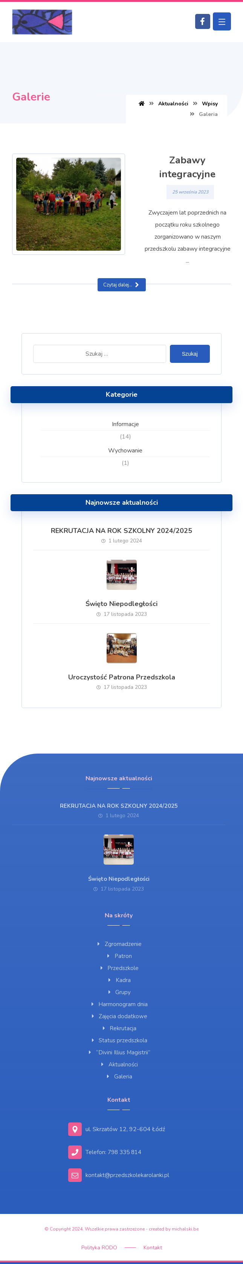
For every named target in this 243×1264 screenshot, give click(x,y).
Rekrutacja (118, 1028)
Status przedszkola (118, 1040)
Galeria (118, 1076)
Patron (119, 956)
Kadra (119, 980)
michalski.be (185, 1229)
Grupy (119, 992)
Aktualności (119, 1064)
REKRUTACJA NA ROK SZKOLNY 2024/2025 (121, 530)
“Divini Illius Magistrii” (118, 1052)
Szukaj (190, 354)
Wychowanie (125, 450)
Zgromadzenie (119, 944)
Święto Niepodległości (121, 603)
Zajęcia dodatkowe (118, 1016)
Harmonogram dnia (119, 1004)
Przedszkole (119, 968)
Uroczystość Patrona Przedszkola (121, 677)
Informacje (125, 424)
